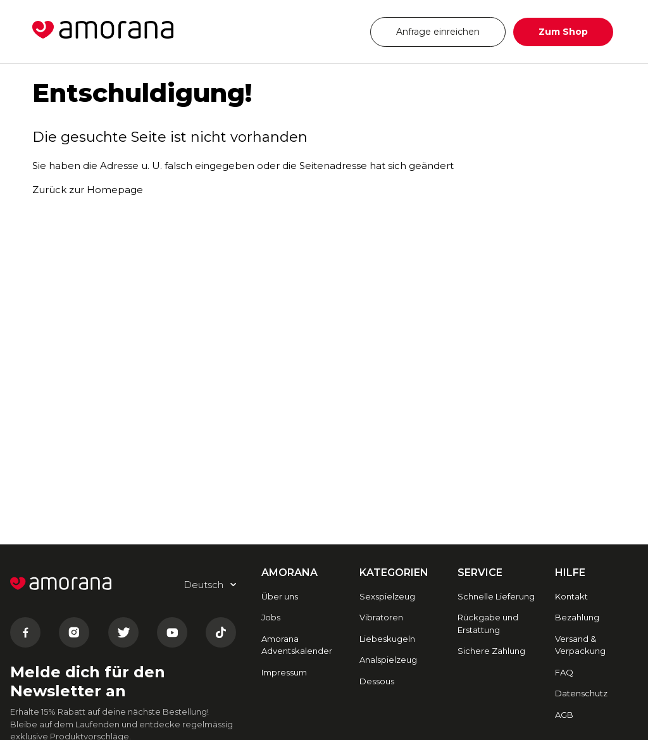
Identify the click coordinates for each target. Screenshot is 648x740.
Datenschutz (581, 693)
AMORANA (289, 573)
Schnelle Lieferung (496, 596)
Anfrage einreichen (438, 31)
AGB (564, 715)
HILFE (570, 573)
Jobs (270, 617)
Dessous (376, 681)
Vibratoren (381, 617)
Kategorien (393, 573)
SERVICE (480, 573)
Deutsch (323, 31)
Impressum (284, 672)
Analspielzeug (388, 660)
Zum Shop (563, 31)
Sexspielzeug (387, 596)
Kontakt (571, 596)
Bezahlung (577, 617)
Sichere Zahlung (491, 651)
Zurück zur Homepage (87, 190)
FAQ (564, 672)
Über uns (279, 596)
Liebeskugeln (387, 639)
